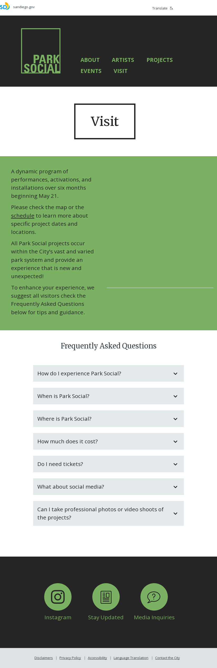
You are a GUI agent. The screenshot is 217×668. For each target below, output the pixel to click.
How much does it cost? (103, 441)
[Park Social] (40, 50)
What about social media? (103, 486)
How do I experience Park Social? (103, 373)
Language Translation (131, 657)
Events (91, 71)
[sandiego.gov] (54, 6)
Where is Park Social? (103, 418)
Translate (162, 8)
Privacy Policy (70, 657)
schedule (22, 215)
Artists (123, 59)
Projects (160, 59)
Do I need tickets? (103, 464)
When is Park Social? (103, 396)
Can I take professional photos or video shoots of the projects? (103, 513)
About (90, 59)
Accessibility (97, 657)
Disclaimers (43, 657)
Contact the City (167, 657)
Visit (121, 71)
